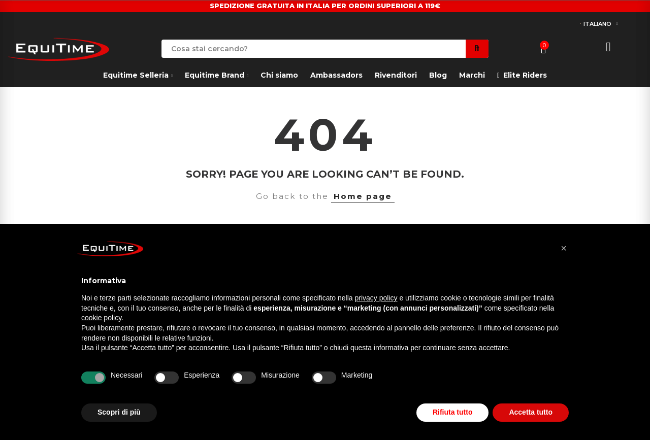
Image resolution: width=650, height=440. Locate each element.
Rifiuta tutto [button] (453, 412)
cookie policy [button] (101, 318)
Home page (363, 196)
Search (477, 49)
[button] (564, 248)
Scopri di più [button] (119, 412)
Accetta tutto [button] (530, 412)
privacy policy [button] (376, 298)
